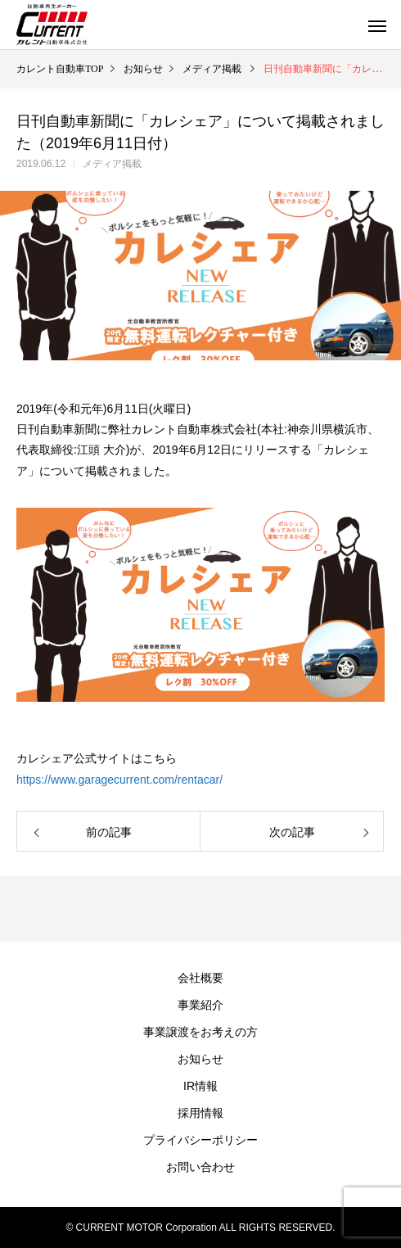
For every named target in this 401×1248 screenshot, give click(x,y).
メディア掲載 (112, 164)
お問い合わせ (200, 1166)
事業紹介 (200, 1004)
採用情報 (200, 1112)
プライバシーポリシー (200, 1139)
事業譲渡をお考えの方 (200, 1031)
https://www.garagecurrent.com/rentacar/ (119, 779)
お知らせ (200, 1058)
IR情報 (200, 1085)
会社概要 (200, 977)
